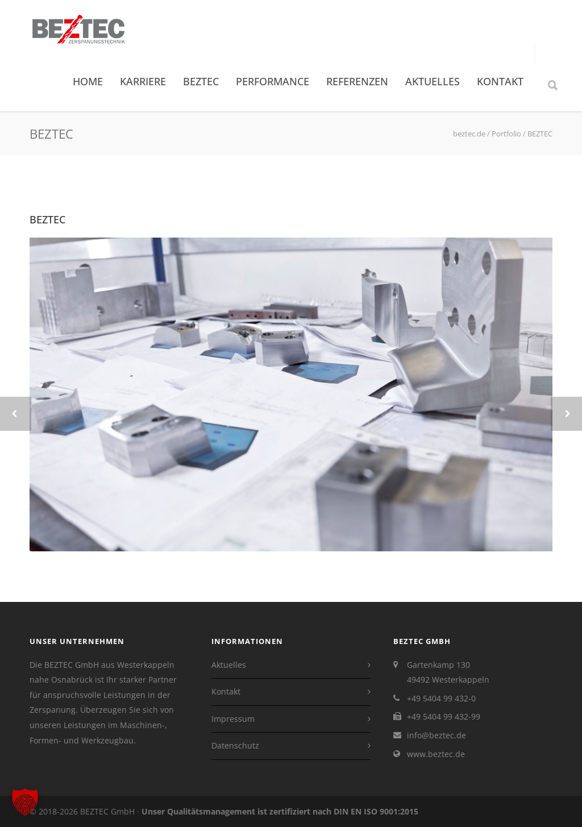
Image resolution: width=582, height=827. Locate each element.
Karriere (143, 81)
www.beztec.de (436, 754)
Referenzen (357, 81)
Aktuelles (432, 81)
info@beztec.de (436, 735)
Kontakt (500, 81)
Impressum (233, 718)
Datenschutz (235, 745)
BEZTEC (201, 81)
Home (88, 81)
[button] (25, 802)
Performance (272, 81)
